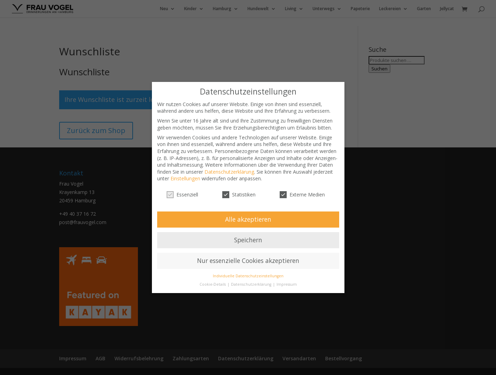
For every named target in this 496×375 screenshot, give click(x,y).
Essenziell (182, 194)
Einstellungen (185, 178)
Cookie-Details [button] (213, 284)
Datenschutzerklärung (229, 171)
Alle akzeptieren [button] (248, 219)
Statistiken (239, 194)
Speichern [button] (248, 240)
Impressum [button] (287, 284)
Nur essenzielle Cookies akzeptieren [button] (248, 260)
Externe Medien (302, 194)
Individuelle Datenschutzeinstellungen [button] (248, 275)
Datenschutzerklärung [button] (251, 284)
